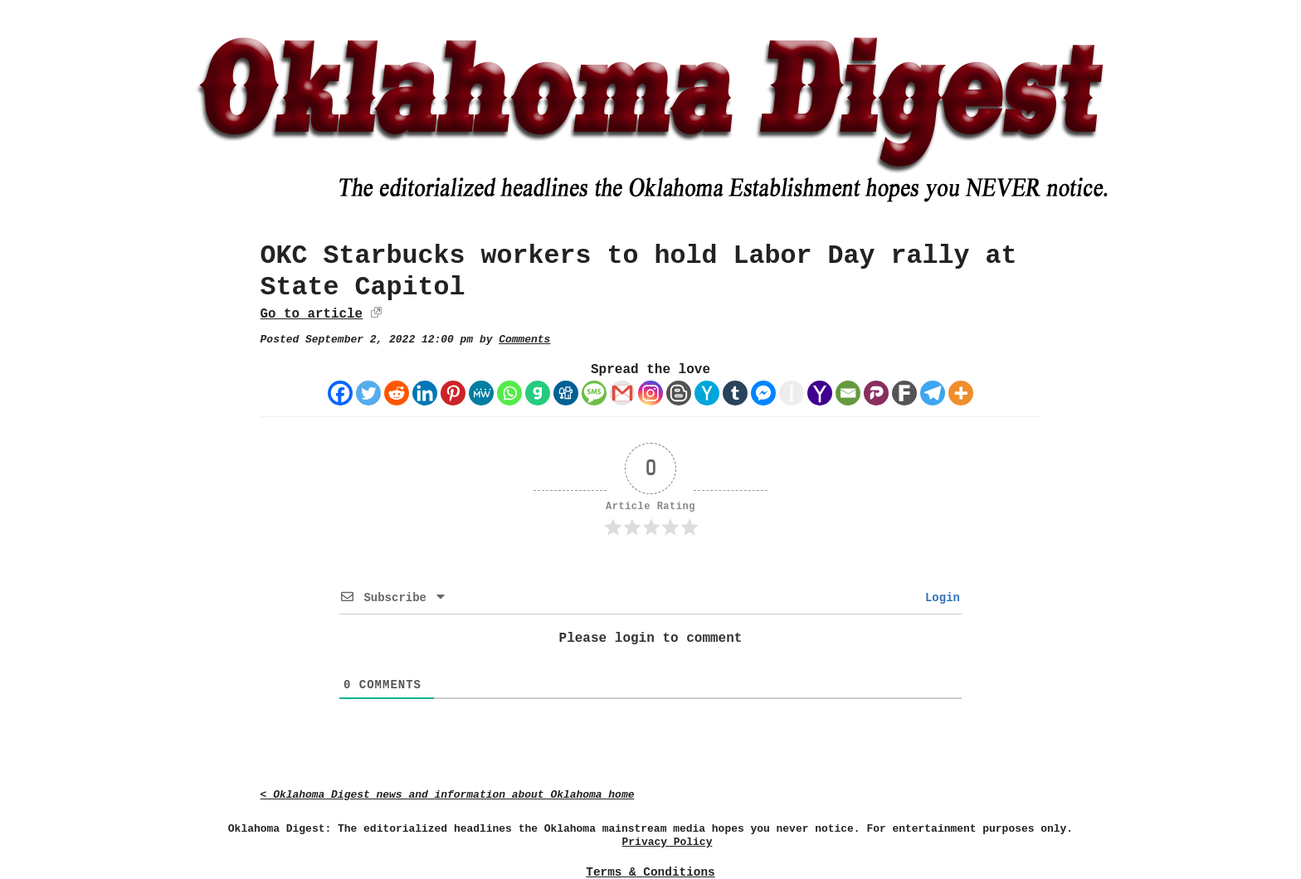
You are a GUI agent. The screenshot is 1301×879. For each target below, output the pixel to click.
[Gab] (537, 393)
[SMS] (594, 393)
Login (939, 598)
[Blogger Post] (678, 393)
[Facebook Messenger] (763, 393)
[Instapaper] (791, 393)
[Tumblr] (735, 393)
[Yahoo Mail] (819, 393)
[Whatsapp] (509, 393)
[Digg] (565, 393)
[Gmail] (622, 393)
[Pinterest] (453, 393)
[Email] (848, 393)
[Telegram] (932, 393)
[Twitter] (368, 393)
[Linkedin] (424, 393)
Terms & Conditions (650, 872)
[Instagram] (650, 393)
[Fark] (904, 393)
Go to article (312, 314)
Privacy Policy (667, 842)
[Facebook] (340, 393)
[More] (960, 393)
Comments (524, 339)
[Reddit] (396, 393)
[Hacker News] (706, 393)
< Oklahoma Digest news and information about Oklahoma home (448, 795)
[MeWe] (481, 393)
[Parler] (876, 393)
